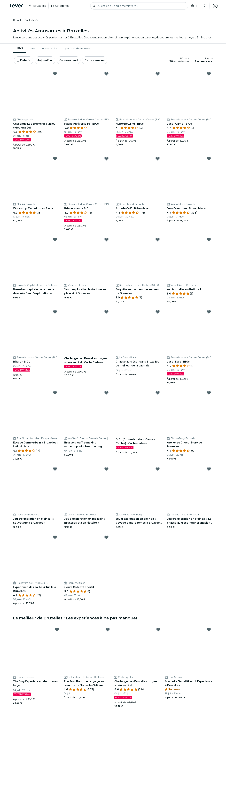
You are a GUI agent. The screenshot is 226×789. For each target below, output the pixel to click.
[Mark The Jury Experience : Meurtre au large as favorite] (57, 629)
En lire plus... (205, 37)
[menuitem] (19, 48)
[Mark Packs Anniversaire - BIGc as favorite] (106, 74)
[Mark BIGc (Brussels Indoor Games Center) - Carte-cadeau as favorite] (158, 393)
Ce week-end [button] (68, 60)
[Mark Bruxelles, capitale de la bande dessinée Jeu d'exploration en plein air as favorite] (55, 239)
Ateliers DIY (49, 48)
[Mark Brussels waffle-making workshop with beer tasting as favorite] (106, 393)
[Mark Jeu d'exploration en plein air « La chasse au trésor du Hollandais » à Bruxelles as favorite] (209, 469)
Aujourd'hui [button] (45, 60)
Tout (19, 48)
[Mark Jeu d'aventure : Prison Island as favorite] (209, 158)
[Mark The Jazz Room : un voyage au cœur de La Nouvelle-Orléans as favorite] (108, 629)
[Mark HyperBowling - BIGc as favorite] (158, 74)
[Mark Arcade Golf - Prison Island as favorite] (158, 158)
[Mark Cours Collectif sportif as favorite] (106, 537)
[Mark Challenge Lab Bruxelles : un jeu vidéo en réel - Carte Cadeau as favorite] (106, 312)
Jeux (32, 48)
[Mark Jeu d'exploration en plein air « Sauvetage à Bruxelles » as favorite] (55, 469)
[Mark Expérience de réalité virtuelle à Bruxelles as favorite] (55, 537)
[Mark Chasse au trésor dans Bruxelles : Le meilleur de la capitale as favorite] (158, 312)
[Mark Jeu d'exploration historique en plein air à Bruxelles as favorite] (106, 239)
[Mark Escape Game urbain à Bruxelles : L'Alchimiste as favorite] (55, 393)
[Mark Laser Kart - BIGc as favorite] (209, 312)
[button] (32, 20)
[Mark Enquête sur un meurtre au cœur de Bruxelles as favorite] (158, 239)
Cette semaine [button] (95, 60)
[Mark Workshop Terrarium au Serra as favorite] (55, 158)
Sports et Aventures (77, 48)
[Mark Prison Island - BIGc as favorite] (106, 158)
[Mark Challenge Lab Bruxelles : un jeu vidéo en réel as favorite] (55, 74)
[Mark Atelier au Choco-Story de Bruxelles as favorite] (209, 393)
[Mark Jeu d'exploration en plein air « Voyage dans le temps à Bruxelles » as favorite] (158, 469)
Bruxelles (18, 20)
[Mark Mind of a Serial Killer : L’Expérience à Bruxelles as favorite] (209, 629)
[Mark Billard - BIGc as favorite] (55, 312)
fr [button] (194, 5)
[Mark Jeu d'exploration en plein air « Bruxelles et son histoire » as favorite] (106, 469)
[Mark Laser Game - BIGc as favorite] (209, 74)
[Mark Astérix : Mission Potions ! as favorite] (209, 239)
